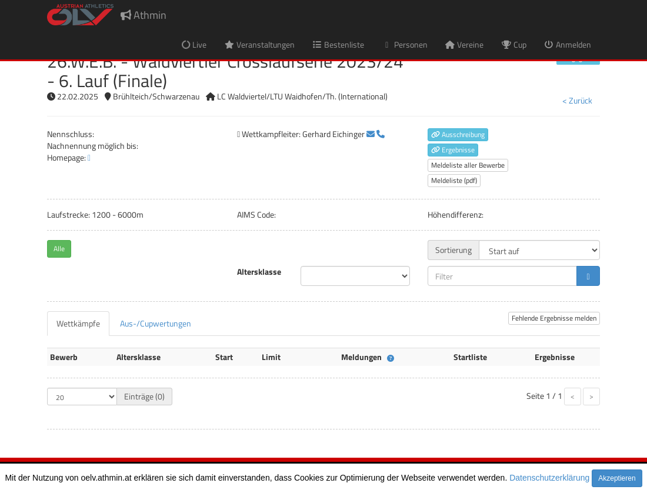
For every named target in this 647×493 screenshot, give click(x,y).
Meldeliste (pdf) (454, 180)
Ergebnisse (453, 149)
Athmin (143, 15)
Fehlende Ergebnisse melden (554, 318)
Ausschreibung (458, 134)
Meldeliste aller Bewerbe (468, 165)
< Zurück (577, 100)
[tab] (78, 323)
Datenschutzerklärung (549, 477)
